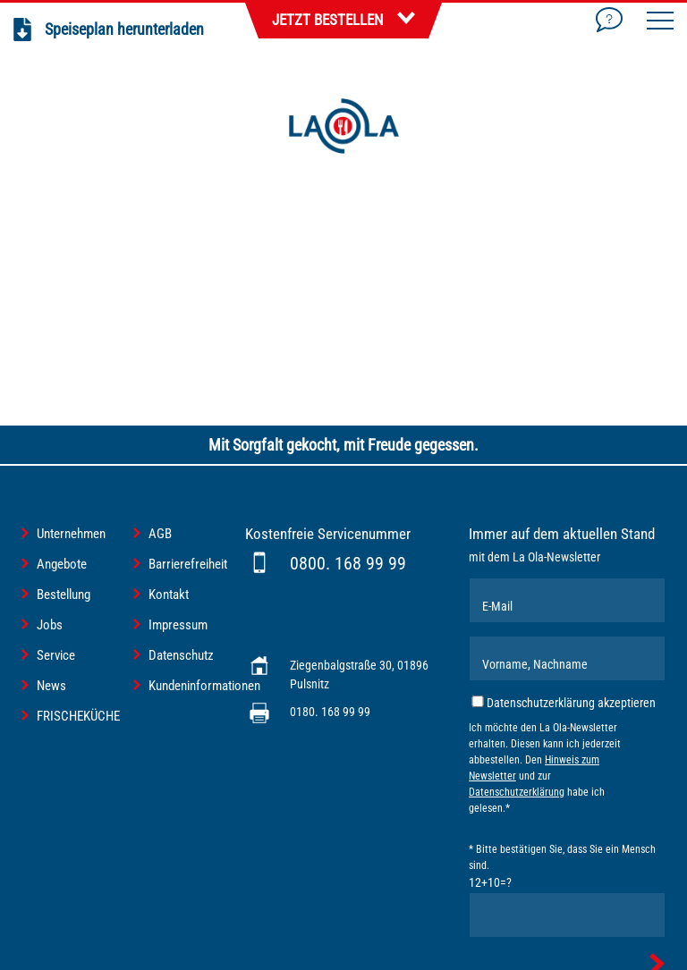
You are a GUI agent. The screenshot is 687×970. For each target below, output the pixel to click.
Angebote (62, 564)
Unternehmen (71, 534)
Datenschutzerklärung (516, 792)
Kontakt (168, 594)
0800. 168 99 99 (348, 563)
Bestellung (63, 594)
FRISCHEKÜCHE (78, 716)
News (51, 686)
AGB (160, 534)
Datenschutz (181, 655)
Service (56, 655)
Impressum (178, 625)
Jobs (50, 625)
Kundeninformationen (204, 686)
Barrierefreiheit (187, 564)
